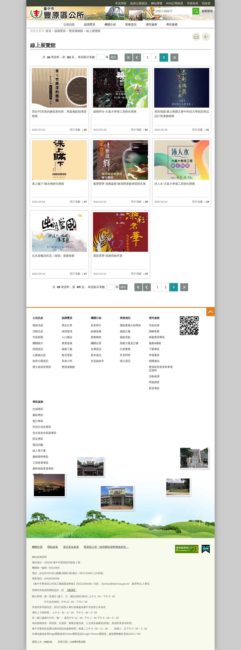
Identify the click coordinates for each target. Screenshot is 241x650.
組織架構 (96, 331)
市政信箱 (154, 325)
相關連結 (154, 360)
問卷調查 (154, 382)
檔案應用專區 (157, 337)
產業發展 (67, 343)
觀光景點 (67, 355)
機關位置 (96, 343)
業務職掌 (96, 337)
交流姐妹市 (97, 360)
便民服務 (151, 24)
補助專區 (38, 474)
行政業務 (125, 349)
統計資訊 (125, 360)
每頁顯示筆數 (86, 57)
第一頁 (129, 57)
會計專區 (38, 421)
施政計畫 (125, 331)
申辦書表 (154, 355)
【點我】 (71, 589)
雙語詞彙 (38, 444)
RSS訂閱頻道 (153, 3)
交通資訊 (96, 349)
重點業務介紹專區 (130, 325)
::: (25, 1)
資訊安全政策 (69, 546)
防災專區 (38, 438)
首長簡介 (96, 325)
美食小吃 (67, 360)
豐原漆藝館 (76, 30)
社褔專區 (38, 408)
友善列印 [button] (196, 37)
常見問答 (99, 3)
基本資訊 (96, 355)
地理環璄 (67, 331)
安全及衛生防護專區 (44, 432)
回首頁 (184, 3)
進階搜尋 (207, 11)
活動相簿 (154, 376)
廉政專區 (38, 414)
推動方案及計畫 (129, 343)
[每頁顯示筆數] (100, 57)
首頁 (48, 30)
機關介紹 (110, 24)
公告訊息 (69, 24)
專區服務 (172, 24)
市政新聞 (38, 337)
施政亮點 (125, 337)
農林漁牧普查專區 (43, 468)
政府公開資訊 (117, 3)
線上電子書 (39, 450)
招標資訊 (38, 349)
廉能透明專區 (40, 456)
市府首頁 (171, 3)
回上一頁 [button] (206, 37)
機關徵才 (38, 343)
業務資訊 (131, 24)
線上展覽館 (93, 30)
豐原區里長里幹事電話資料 (161, 368)
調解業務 (154, 331)
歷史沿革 (67, 325)
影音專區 (154, 388)
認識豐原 (89, 24)
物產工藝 (67, 349)
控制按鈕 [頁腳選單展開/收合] (210, 312)
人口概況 (67, 337)
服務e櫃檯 (155, 343)
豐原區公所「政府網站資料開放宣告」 (102, 546)
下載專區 (154, 349)
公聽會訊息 (39, 355)
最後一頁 (174, 57)
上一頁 (137, 57)
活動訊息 (38, 331)
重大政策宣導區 (42, 366)
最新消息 (38, 325)
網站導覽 (135, 3)
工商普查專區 (40, 462)
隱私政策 (51, 546)
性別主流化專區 (42, 426)
